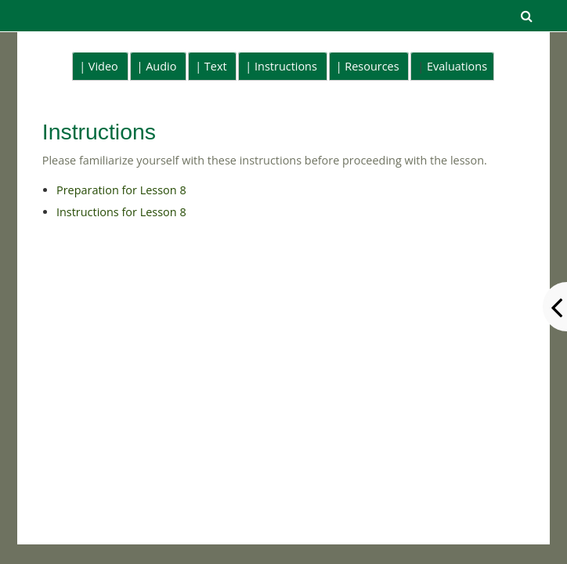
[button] (526, 15)
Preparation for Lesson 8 (121, 190)
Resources (372, 66)
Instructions (286, 66)
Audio (161, 66)
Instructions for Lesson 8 (121, 211)
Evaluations (457, 66)
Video (103, 66)
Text (215, 66)
